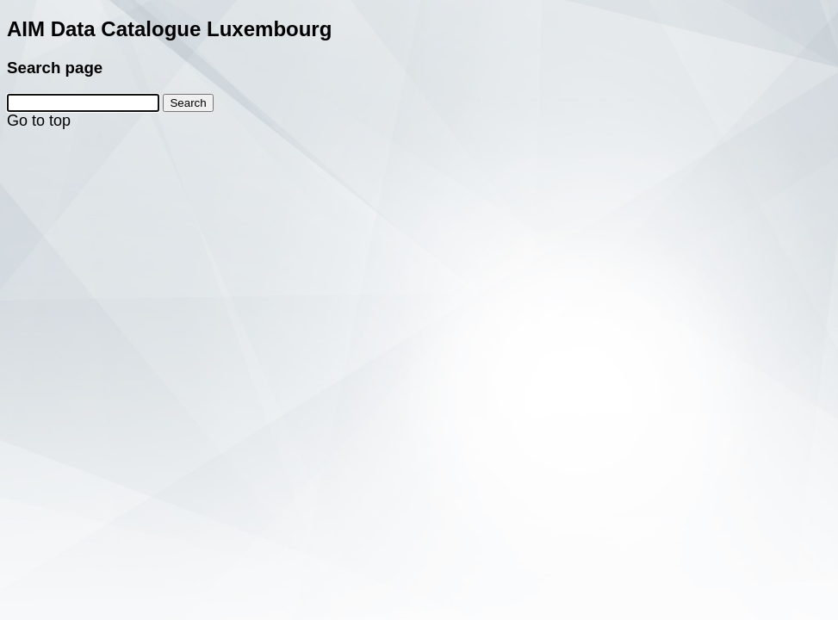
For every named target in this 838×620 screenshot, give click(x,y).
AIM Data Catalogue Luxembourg (169, 28)
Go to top (39, 120)
